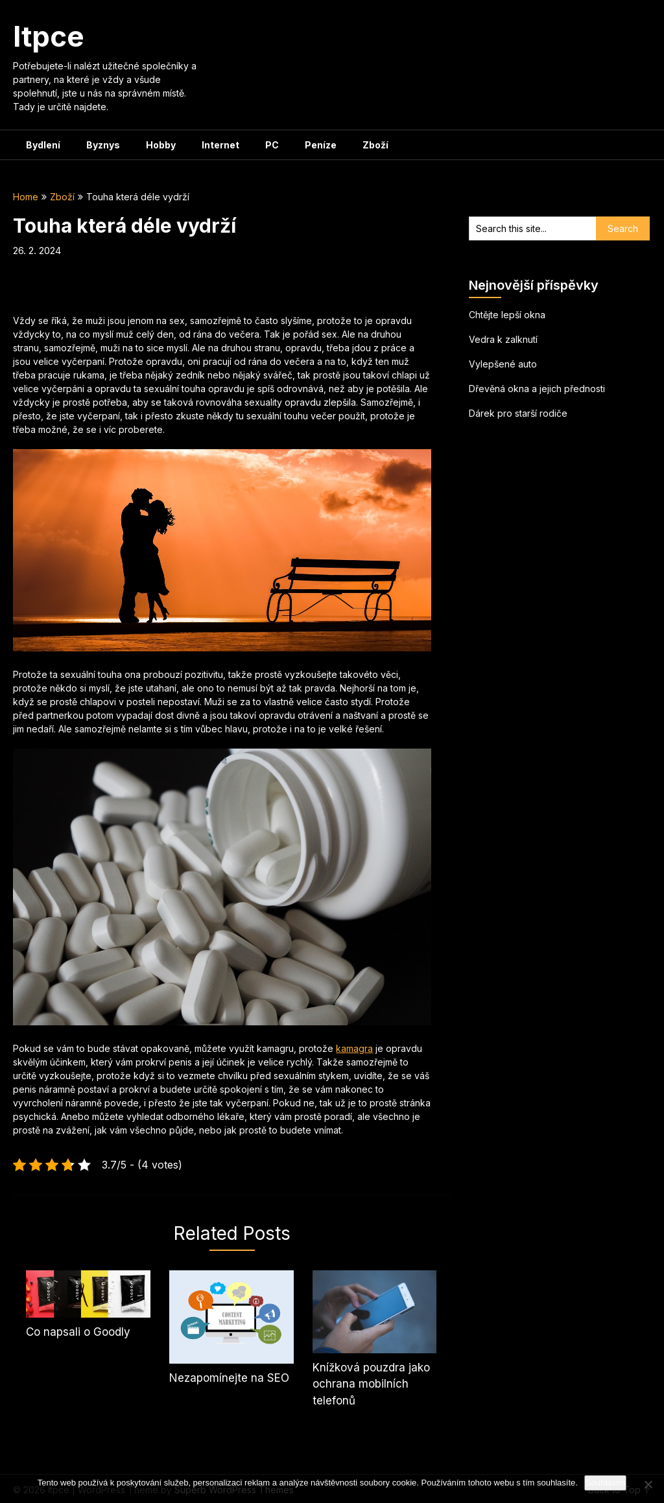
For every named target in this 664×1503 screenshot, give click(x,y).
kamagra (354, 1048)
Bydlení (43, 144)
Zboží (375, 144)
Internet (220, 144)
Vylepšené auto (503, 363)
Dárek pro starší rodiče (518, 413)
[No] (647, 1484)
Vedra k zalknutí (503, 339)
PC (272, 144)
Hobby (161, 144)
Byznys (103, 144)
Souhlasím (605, 1482)
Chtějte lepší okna (507, 314)
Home (25, 196)
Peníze (321, 144)
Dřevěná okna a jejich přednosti (537, 388)
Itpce (48, 36)
